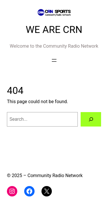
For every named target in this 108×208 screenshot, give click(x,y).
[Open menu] (54, 60)
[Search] (91, 119)
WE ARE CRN (54, 29)
